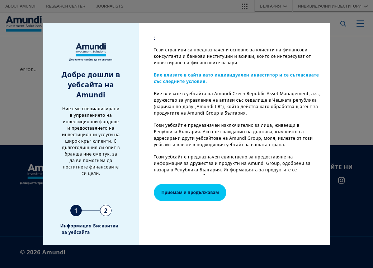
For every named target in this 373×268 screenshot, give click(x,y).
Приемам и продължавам (190, 192)
